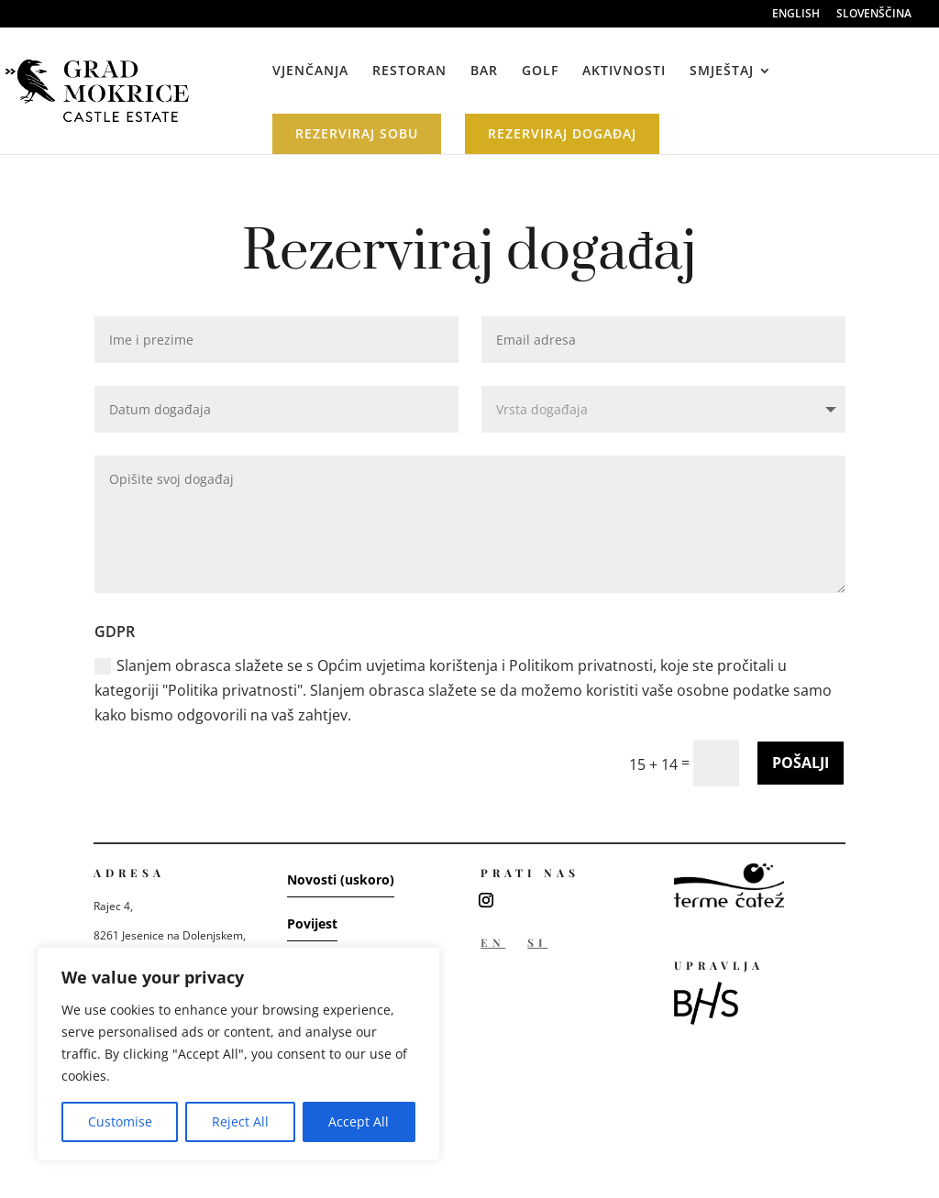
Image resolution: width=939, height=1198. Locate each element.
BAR (484, 71)
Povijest (312, 923)
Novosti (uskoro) (340, 879)
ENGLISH (796, 14)
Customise (120, 1121)
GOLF (540, 71)
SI (537, 942)
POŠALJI (800, 763)
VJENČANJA (310, 71)
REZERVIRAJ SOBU (356, 133)
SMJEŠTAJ (722, 71)
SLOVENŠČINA (873, 14)
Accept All (358, 1121)
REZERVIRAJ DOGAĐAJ (562, 133)
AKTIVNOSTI (624, 71)
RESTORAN (409, 71)
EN (493, 942)
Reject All (240, 1121)
